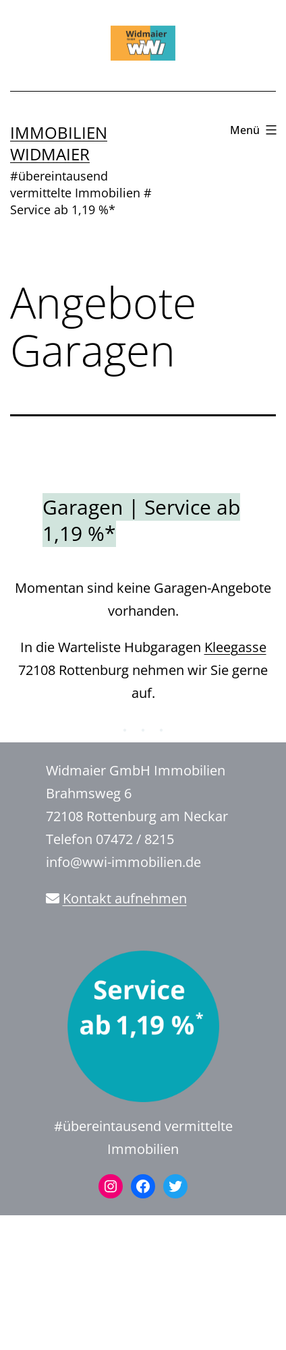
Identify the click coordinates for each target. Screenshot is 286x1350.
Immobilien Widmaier (58, 142)
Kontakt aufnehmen (125, 898)
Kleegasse (235, 647)
